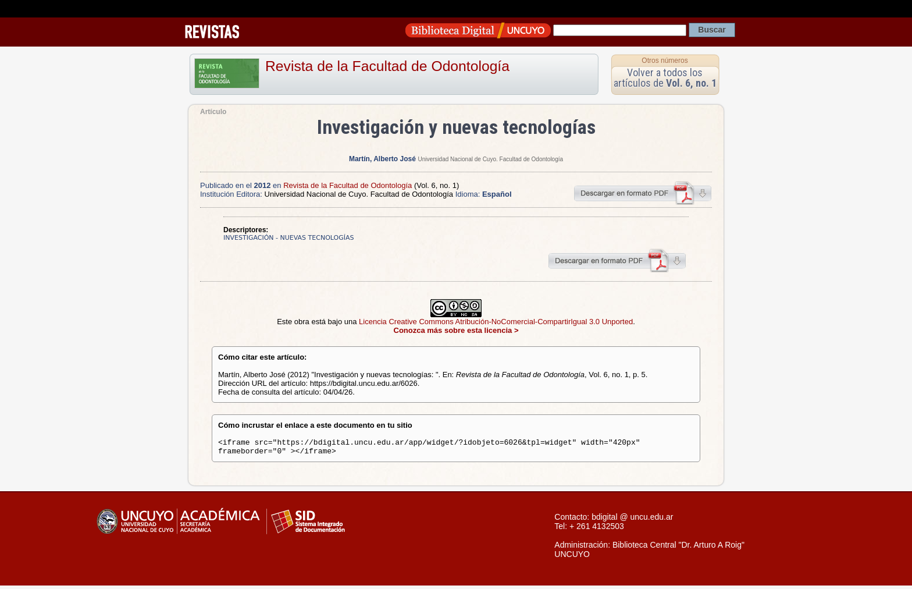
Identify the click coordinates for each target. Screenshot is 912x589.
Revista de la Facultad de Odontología (387, 66)
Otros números (664, 60)
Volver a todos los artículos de (665, 77)
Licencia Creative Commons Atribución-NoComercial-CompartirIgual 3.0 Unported (496, 321)
